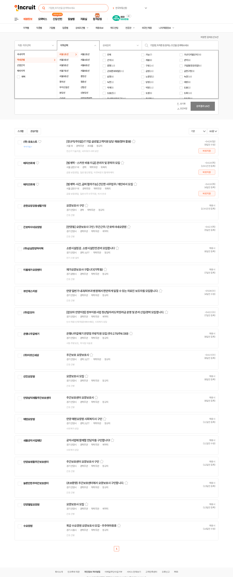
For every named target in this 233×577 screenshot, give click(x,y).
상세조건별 (80, 28)
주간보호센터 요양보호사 (80, 398)
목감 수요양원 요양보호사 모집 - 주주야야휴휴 (91, 526)
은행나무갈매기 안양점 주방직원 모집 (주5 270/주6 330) (97, 334)
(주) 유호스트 (30, 142)
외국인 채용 (147, 28)
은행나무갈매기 (31, 334)
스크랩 (20, 131)
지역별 (26, 28)
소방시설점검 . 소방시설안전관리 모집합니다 (90, 248)
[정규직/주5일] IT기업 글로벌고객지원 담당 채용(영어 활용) (98, 142)
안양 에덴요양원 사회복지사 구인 (84, 419)
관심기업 (34, 131)
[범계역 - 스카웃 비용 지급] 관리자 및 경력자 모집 (93, 163)
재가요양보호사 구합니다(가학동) (84, 270)
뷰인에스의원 (30, 291)
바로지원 (207, 150)
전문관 (128, 28)
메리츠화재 (29, 163)
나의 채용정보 (165, 28)
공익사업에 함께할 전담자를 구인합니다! (88, 440)
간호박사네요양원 (32, 227)
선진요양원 (29, 376)
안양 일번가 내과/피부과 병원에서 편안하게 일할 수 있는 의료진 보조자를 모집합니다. (112, 291)
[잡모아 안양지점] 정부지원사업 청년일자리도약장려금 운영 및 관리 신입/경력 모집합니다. (115, 312)
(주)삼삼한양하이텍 (33, 248)
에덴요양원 (29, 419)
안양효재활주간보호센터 (36, 462)
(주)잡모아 (28, 312)
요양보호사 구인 (75, 206)
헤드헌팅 (114, 28)
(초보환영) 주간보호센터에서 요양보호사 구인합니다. (95, 483)
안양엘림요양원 (31, 504)
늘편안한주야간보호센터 (36, 483)
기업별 (52, 28)
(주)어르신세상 (31, 355)
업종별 (65, 28)
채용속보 (99, 28)
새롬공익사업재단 (32, 440)
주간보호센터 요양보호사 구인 (82, 462)
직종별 (39, 28)
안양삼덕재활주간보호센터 (37, 398)
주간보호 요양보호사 (77, 355)
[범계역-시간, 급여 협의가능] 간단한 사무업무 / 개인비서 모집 (99, 184)
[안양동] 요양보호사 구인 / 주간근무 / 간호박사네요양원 (96, 227)
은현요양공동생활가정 (34, 206)
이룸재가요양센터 (32, 270)
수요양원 (28, 526)
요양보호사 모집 (75, 376)
